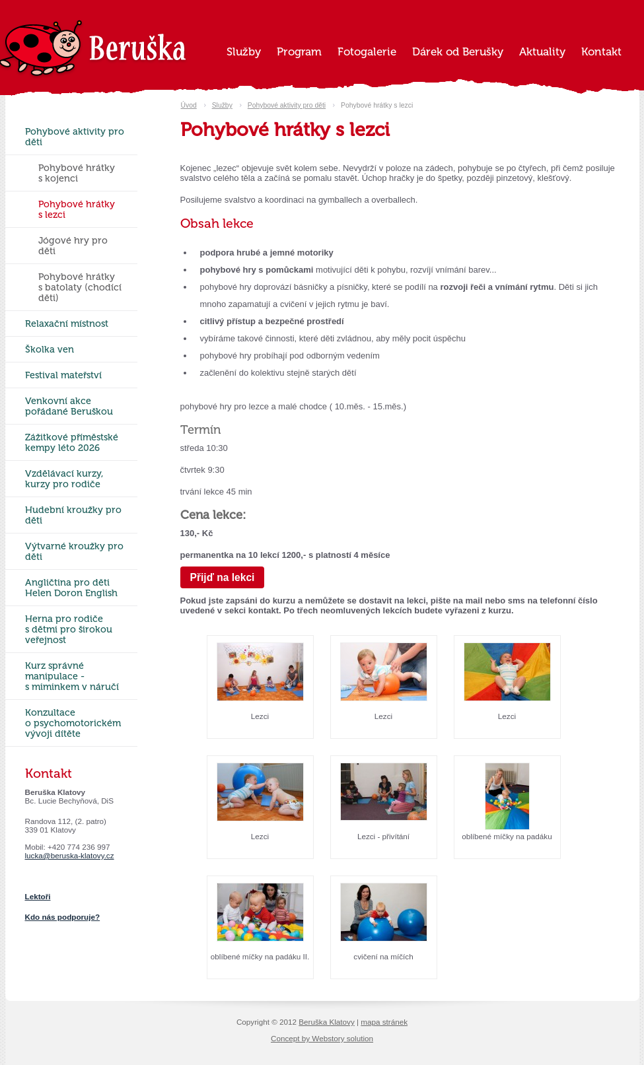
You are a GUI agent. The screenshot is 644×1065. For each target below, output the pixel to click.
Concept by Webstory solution (322, 1038)
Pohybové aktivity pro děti (287, 105)
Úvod (189, 105)
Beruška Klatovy (326, 1021)
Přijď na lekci (222, 577)
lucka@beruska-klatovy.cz (69, 855)
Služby (222, 105)
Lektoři (38, 896)
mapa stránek (384, 1021)
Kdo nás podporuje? (62, 916)
